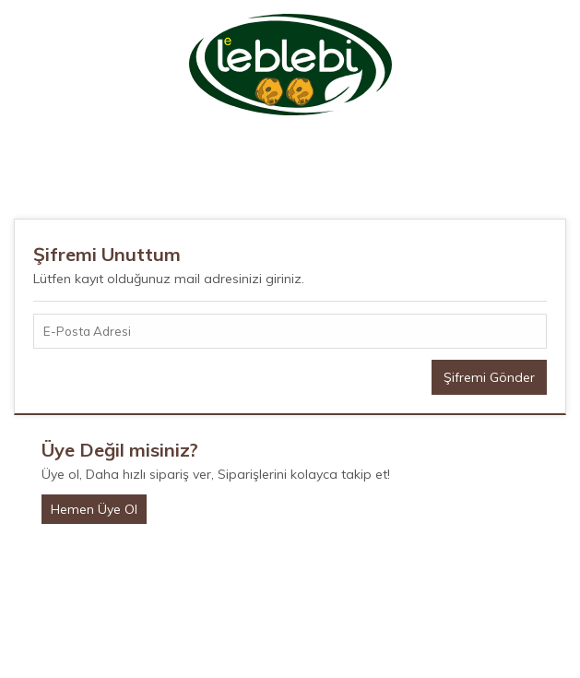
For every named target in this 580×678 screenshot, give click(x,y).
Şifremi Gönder (489, 377)
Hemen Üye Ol (94, 509)
